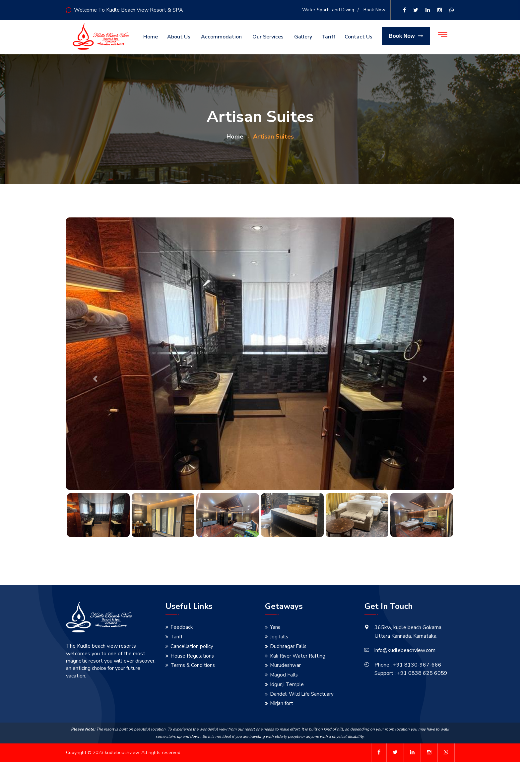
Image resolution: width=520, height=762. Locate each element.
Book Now (374, 10)
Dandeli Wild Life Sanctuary (302, 694)
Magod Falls (284, 675)
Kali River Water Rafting (297, 656)
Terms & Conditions (192, 665)
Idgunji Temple (287, 684)
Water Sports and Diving (328, 10)
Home (150, 36)
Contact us (358, 36)
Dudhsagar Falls (288, 646)
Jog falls (279, 636)
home (235, 137)
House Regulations (192, 656)
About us (178, 36)
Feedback (181, 627)
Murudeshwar (285, 665)
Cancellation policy (191, 646)
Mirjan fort (281, 703)
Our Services (268, 36)
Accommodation (221, 36)
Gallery (303, 36)
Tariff (328, 36)
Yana (275, 627)
